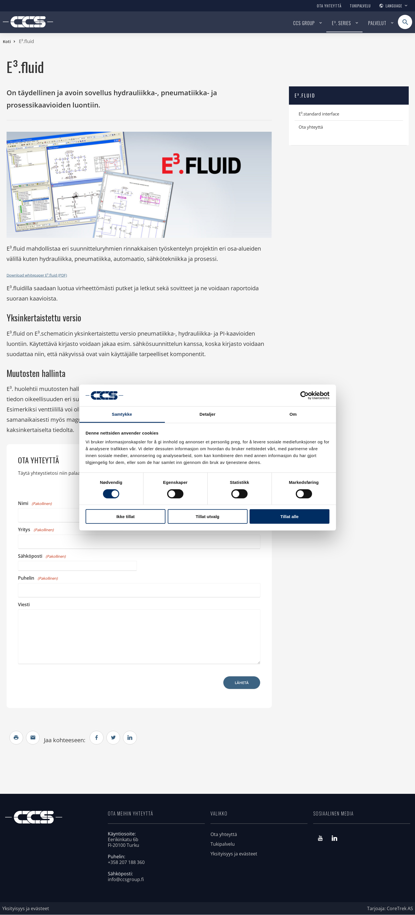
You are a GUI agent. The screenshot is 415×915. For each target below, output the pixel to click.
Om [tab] (293, 414)
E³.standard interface (319, 114)
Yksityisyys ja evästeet (233, 854)
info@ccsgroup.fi (126, 880)
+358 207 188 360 (126, 862)
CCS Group (304, 23)
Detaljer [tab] (208, 414)
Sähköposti (42, 556)
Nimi (35, 503)
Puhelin (38, 578)
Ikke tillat (125, 516)
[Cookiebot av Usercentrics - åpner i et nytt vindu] (304, 395)
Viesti (24, 604)
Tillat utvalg (207, 516)
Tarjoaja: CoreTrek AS (390, 909)
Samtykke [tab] (122, 414)
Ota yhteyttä (329, 6)
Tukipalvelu (360, 6)
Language (394, 6)
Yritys (36, 529)
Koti (7, 41)
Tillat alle (289, 516)
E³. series (341, 23)
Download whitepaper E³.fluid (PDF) (37, 275)
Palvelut (377, 23)
